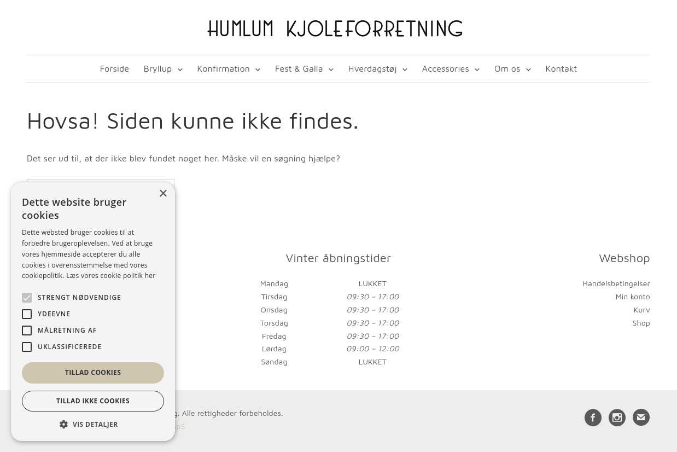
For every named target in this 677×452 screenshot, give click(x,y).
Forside (114, 68)
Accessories (445, 68)
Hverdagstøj (372, 68)
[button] (93, 424)
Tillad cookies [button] (93, 372)
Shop (641, 322)
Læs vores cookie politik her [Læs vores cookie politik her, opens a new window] (110, 275)
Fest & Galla (299, 68)
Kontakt (561, 68)
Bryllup (158, 68)
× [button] (163, 194)
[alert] (93, 311)
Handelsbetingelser (616, 283)
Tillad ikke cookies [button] (93, 400)
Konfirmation (223, 68)
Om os (507, 68)
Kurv (641, 309)
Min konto (633, 296)
